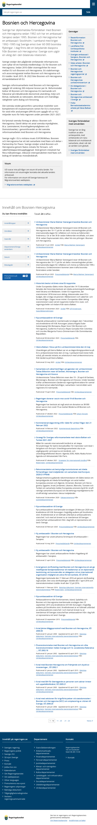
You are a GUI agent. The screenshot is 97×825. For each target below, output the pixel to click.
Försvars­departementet (46, 760)
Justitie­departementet (45, 763)
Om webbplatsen (11, 777)
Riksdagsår (17, 265)
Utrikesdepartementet (44, 247)
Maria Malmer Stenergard (74, 245)
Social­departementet (45, 781)
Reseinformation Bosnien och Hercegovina (81, 40)
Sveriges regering (12, 747)
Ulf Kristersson (75, 309)
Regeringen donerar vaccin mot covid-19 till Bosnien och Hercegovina (61, 399)
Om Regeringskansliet (13, 773)
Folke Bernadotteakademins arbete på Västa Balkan (81, 105)
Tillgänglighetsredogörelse (16, 793)
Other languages (11, 780)
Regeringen (40, 463)
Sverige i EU (9, 754)
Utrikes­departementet (46, 788)
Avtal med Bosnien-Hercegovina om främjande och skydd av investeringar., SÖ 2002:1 (62, 666)
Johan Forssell (82, 414)
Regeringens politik (12, 751)
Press (6, 760)
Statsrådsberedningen (44, 311)
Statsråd (17, 239)
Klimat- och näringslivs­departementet (46, 767)
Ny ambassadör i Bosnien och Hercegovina (55, 533)
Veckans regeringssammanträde (14, 797)
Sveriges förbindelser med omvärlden (80, 151)
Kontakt (7, 764)
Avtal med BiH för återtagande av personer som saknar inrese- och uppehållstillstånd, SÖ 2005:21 (63, 682)
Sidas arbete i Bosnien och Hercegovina (81, 64)
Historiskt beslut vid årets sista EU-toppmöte (55, 283)
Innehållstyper (17, 223)
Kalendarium (10, 770)
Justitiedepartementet (44, 500)
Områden (17, 231)
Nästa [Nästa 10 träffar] (90, 721)
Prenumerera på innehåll (16, 277)
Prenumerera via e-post (14, 783)
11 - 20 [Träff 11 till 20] (59, 721)
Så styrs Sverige (11, 757)
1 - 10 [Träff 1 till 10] (52, 721)
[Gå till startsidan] (12, 4)
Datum (17, 257)
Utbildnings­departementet (47, 784)
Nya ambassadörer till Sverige (49, 317)
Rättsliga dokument (66, 587)
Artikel (57, 245)
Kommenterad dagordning (69, 428)
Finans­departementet (45, 756)
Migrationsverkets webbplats (21, 184)
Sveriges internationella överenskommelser (61, 636)
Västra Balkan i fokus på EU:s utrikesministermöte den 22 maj (63, 347)
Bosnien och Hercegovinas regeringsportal (81, 71)
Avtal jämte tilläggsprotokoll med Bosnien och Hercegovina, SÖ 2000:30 (64, 629)
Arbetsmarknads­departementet (43, 752)
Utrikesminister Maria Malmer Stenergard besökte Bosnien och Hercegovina (64, 223)
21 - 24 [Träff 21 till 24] (67, 721)
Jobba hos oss (10, 767)
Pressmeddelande (62, 274)
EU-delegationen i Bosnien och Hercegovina (81, 88)
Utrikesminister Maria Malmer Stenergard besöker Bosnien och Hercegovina (64, 255)
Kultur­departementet (45, 772)
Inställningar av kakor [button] (77, 820)
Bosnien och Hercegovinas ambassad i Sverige (81, 97)
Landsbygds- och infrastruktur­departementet (49, 776)
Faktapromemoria (67, 497)
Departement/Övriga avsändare (17, 248)
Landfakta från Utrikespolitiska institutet (81, 48)
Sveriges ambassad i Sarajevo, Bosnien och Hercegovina (81, 57)
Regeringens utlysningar (15, 786)
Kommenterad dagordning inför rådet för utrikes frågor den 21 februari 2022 (64, 424)
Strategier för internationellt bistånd (73, 460)
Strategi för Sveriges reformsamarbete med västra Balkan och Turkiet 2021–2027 (63, 438)
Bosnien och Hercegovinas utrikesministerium (81, 80)
